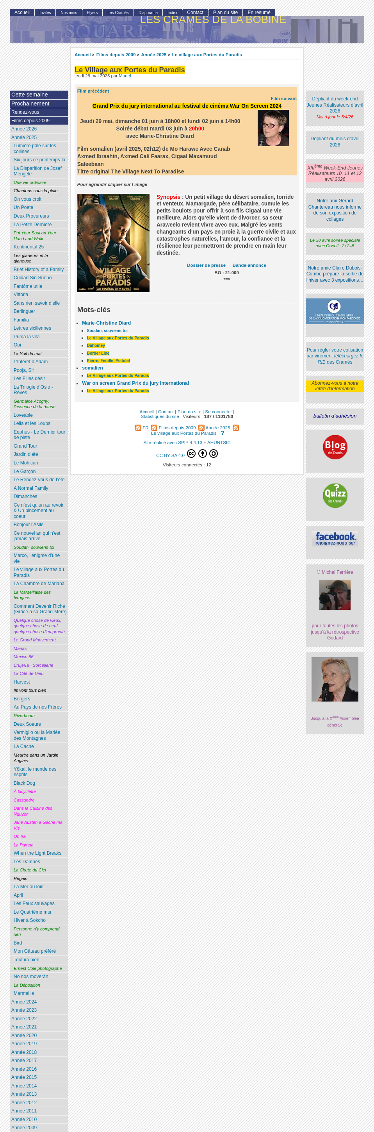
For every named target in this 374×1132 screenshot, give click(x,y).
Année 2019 (24, 1043)
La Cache (24, 746)
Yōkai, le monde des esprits (35, 772)
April (18, 895)
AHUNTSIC (219, 442)
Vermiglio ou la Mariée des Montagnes (37, 735)
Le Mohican (26, 463)
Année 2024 (24, 1002)
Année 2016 (24, 1069)
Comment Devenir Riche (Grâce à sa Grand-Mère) (40, 609)
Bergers (22, 699)
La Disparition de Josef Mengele (38, 171)
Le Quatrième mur (33, 912)
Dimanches (25, 496)
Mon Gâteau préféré (35, 951)
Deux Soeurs (27, 724)
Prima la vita (27, 336)
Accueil (83, 54)
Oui (17, 345)
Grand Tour (25, 446)
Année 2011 (24, 1111)
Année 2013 (24, 1094)
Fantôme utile (28, 286)
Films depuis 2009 (116, 54)
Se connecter (218, 411)
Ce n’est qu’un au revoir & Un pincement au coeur (39, 510)
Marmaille (24, 993)
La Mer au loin (29, 886)
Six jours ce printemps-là (39, 159)
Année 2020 (24, 1035)
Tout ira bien (26, 959)
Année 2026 (24, 129)
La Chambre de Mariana (39, 583)
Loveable (23, 415)
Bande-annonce (249, 265)
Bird (18, 943)
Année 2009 (24, 1127)
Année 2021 (24, 1027)
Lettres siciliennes (32, 328)
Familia (21, 320)
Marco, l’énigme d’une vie (37, 558)
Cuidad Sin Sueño (33, 277)
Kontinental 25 (29, 247)
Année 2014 (24, 1086)
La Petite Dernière (33, 224)
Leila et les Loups (32, 423)
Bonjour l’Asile (29, 524)
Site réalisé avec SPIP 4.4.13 (172, 442)
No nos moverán (31, 976)
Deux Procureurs (31, 216)
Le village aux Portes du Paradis (207, 54)
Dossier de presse (206, 265)
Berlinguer (24, 311)
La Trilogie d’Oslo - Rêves (33, 390)
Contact (195, 12)
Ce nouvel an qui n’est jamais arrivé (37, 536)
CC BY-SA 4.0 (187, 453)
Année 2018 (24, 1052)
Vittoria (21, 294)
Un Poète (23, 207)
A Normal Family (31, 488)
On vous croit (27, 199)
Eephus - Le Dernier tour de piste (39, 435)
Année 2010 (24, 1119)
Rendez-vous (25, 112)
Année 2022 (24, 1018)
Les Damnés (27, 861)
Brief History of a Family (39, 269)
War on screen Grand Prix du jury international (135, 383)
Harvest (22, 682)
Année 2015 (24, 1077)
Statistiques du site (160, 416)
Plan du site (225, 12)
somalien (92, 368)
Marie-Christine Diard (106, 323)
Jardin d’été (26, 454)
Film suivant (284, 98)
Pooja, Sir (24, 370)
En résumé (259, 12)
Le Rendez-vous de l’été (39, 479)
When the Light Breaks (37, 853)
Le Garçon (25, 471)
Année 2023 (24, 1010)
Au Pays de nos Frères (38, 707)
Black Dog (24, 783)
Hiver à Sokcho (30, 920)
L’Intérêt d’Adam (31, 361)
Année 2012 (24, 1102)
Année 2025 (153, 54)
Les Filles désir (29, 378)
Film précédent (93, 91)
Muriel (125, 75)
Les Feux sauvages (34, 903)
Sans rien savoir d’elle (37, 303)
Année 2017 (24, 1060)
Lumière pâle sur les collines (35, 148)
